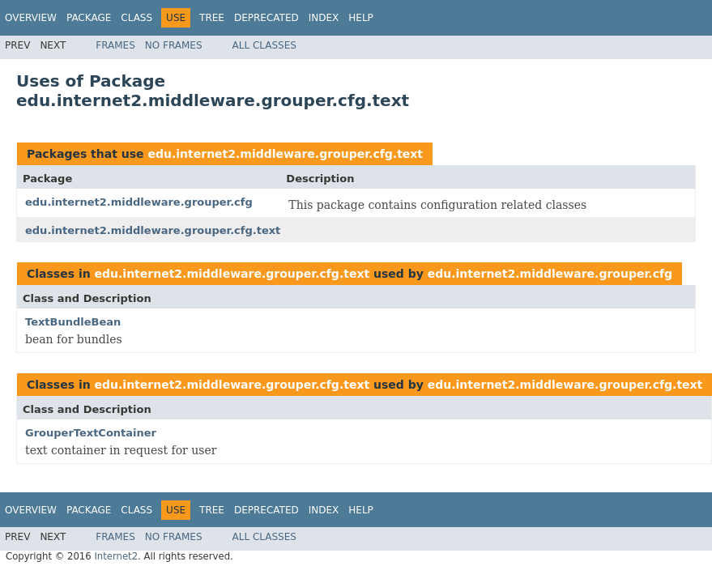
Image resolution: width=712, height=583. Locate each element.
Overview (31, 17)
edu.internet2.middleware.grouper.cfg (139, 202)
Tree (211, 17)
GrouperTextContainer (90, 433)
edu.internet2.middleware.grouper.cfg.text (285, 153)
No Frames (174, 45)
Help (360, 17)
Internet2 (116, 556)
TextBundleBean (73, 322)
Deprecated (266, 17)
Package (88, 17)
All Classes (264, 45)
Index (324, 17)
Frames (115, 45)
